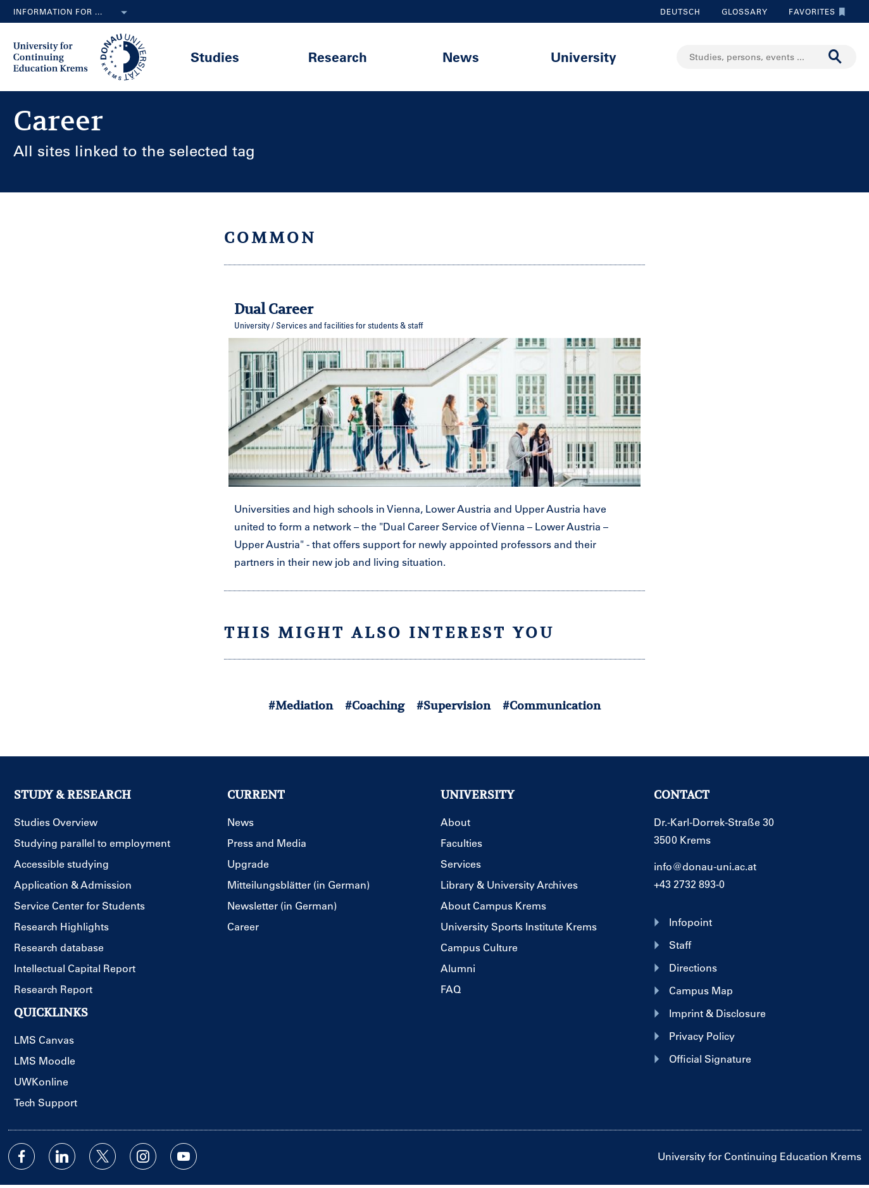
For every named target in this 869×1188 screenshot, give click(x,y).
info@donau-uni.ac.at (705, 866)
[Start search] (835, 57)
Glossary (740, 11)
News (460, 56)
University (583, 56)
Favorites (814, 11)
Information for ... (72, 12)
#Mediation (300, 705)
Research (337, 56)
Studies (215, 56)
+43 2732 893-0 (689, 884)
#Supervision (453, 705)
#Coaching (374, 705)
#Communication (552, 705)
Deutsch (680, 11)
